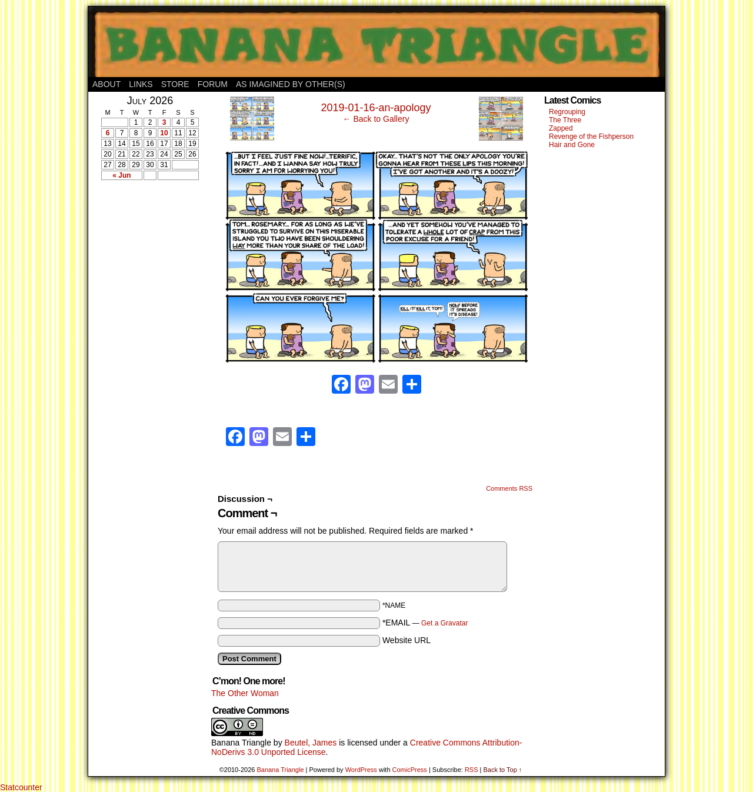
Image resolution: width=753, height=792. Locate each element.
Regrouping (567, 112)
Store (175, 84)
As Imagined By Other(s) (290, 84)
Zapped (561, 128)
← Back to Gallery (376, 119)
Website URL (406, 640)
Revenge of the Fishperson (591, 136)
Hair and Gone (572, 145)
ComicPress (409, 769)
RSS (471, 769)
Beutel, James (311, 742)
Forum (213, 84)
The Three (565, 120)
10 (164, 133)
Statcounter (21, 787)
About (106, 84)
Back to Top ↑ (502, 769)
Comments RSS (509, 488)
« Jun (121, 175)
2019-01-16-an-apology (376, 108)
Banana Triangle (241, 742)
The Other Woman (245, 693)
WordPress (361, 769)
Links (140, 84)
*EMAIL (425, 622)
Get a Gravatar (444, 623)
